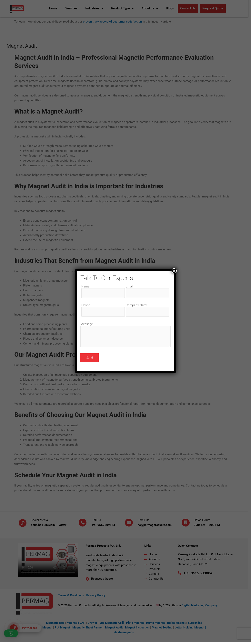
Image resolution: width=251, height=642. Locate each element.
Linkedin (50, 525)
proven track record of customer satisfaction (113, 21)
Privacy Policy (98, 595)
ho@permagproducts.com (156, 525)
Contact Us (189, 8)
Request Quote (214, 8)
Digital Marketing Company (201, 605)
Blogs (171, 8)
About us (151, 8)
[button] (11, 633)
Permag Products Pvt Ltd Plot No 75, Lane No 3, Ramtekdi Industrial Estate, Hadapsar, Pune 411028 (206, 559)
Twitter (63, 525)
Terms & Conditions (73, 595)
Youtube (37, 525)
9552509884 (108, 525)
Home (54, 8)
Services (73, 8)
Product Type (124, 8)
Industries (96, 8)
